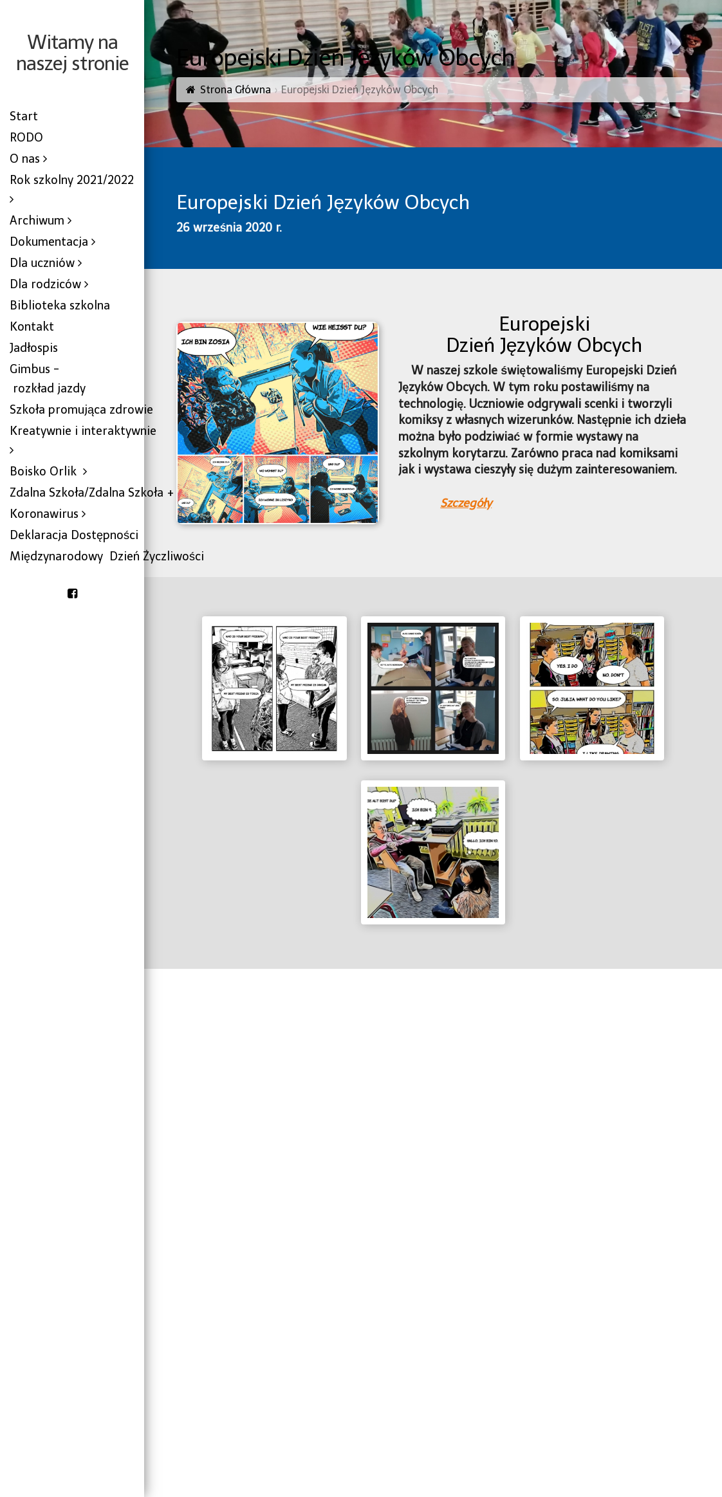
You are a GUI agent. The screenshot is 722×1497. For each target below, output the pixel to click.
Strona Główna (235, 90)
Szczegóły (466, 503)
